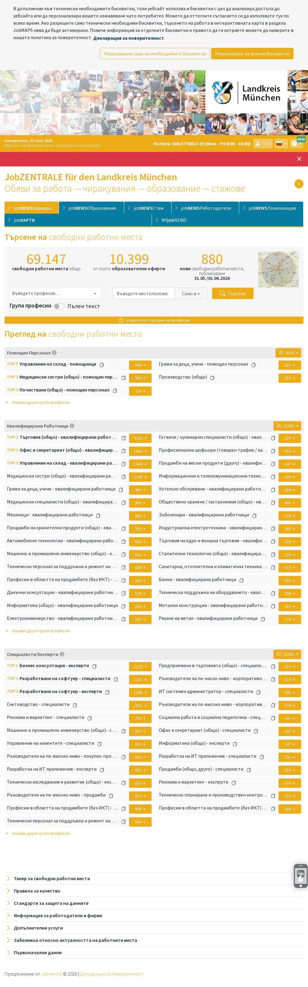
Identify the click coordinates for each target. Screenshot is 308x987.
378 (288, 515)
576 (138, 593)
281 (288, 365)
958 (138, 503)
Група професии (30, 305)
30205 (285, 654)
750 (138, 718)
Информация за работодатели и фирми (53, 915)
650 (138, 757)
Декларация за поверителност (128, 38)
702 (138, 528)
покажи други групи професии (37, 402)
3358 (138, 438)
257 (288, 378)
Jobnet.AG (52, 973)
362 (288, 528)
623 (138, 783)
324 (138, 391)
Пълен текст (83, 306)
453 (288, 451)
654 (138, 744)
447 (288, 464)
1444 (138, 464)
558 (138, 822)
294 (288, 593)
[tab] (32, 208)
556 (138, 606)
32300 (285, 426)
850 (138, 515)
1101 (138, 679)
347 (288, 718)
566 (138, 365)
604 (138, 580)
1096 (138, 692)
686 (138, 541)
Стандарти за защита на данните (46, 903)
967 (138, 490)
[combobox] (55, 293)
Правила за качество (32, 891)
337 (288, 770)
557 (288, 666)
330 (288, 541)
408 (288, 503)
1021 (138, 705)
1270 (138, 666)
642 (138, 554)
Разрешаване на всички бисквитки (252, 54)
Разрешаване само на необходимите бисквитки (155, 54)
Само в (189, 293)
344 (138, 378)
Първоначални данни (33, 952)
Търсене (233, 293)
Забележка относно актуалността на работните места (71, 940)
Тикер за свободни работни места (47, 878)
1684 (138, 451)
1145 (138, 477)
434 (288, 490)
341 (288, 757)
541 (138, 619)
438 (288, 477)
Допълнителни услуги (34, 928)
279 (288, 619)
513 (288, 679)
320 (288, 554)
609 (138, 567)
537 (288, 438)
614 (138, 796)
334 (288, 783)
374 (288, 705)
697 (138, 731)
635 (138, 770)
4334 (286, 352)
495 (288, 692)
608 (138, 809)
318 (288, 567)
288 (288, 809)
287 (288, 606)
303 (288, 580)
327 (288, 796)
